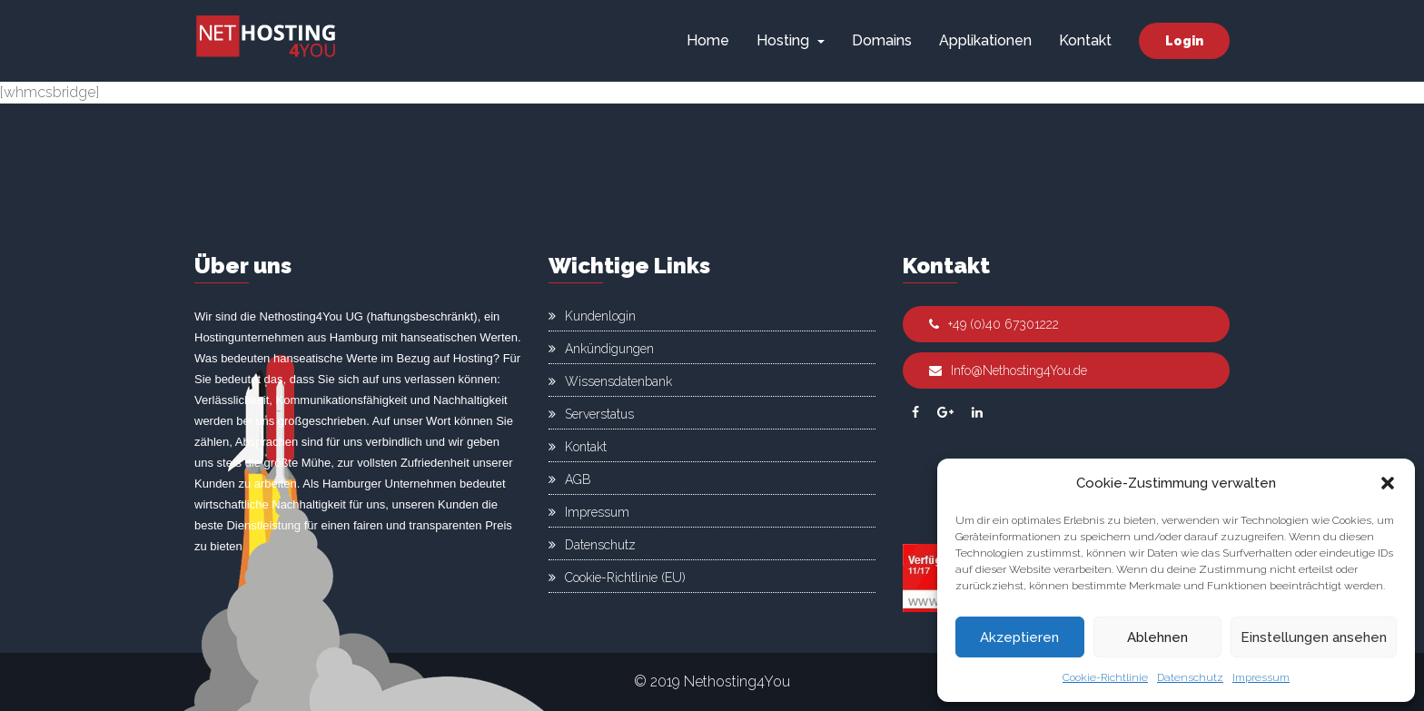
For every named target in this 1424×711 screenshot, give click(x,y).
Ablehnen (1157, 637)
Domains (882, 40)
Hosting (790, 40)
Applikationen (985, 40)
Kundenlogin (600, 316)
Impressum (1261, 677)
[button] (1388, 483)
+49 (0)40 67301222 (994, 324)
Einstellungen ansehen (1314, 637)
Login (1184, 41)
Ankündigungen (609, 348)
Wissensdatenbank (618, 381)
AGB (578, 479)
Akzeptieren (1019, 637)
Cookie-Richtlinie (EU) (625, 577)
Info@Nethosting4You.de (1008, 370)
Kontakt (1085, 40)
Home (708, 40)
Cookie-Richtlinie (1105, 677)
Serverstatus (599, 414)
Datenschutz (1190, 677)
